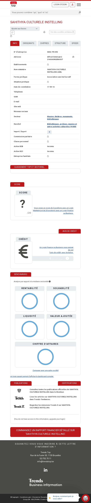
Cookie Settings (46, 499)
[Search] (44, 12)
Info (15, 43)
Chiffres (44, 43)
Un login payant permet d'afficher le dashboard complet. (32, 376)
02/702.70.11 (45, 458)
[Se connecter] (72, 4)
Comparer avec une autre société (45, 370)
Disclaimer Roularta (40, 497)
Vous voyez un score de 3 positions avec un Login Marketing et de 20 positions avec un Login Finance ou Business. (53, 210)
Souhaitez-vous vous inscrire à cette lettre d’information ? (45, 445)
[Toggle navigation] (78, 4)
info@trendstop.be (45, 461)
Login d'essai (60, 4)
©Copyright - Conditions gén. (20, 497)
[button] (49, 132)
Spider (75, 43)
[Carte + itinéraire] (73, 57)
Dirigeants (28, 43)
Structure (60, 43)
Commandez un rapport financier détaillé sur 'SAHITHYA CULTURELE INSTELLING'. (45, 432)
